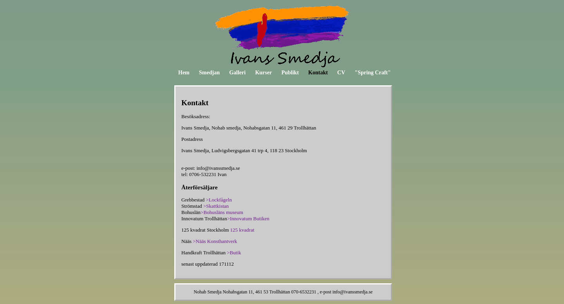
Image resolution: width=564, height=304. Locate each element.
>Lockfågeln (219, 200)
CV (341, 73)
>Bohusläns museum (222, 212)
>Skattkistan (216, 206)
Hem (184, 73)
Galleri (237, 73)
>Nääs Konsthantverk (215, 241)
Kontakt (318, 73)
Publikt (289, 73)
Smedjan (209, 73)
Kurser (263, 73)
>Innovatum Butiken (248, 218)
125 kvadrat (242, 230)
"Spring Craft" (373, 73)
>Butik (234, 252)
